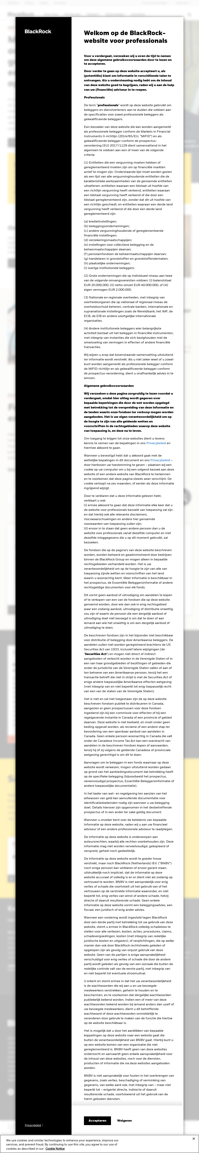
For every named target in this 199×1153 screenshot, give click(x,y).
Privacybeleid (156, 443)
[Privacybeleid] (34, 1125)
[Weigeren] (124, 1120)
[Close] (193, 1138)
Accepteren (97, 1120)
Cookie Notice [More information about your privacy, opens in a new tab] (55, 1149)
